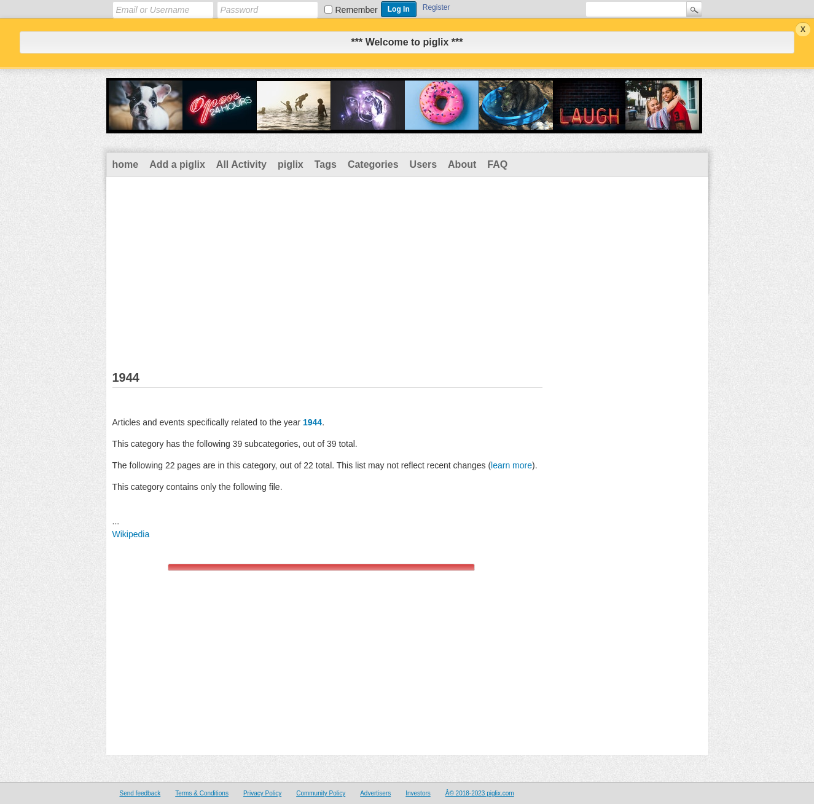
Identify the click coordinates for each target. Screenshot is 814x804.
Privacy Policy (262, 793)
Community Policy (320, 793)
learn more (511, 465)
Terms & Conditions (202, 793)
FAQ (497, 164)
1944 (312, 422)
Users (423, 164)
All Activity (241, 164)
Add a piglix (177, 164)
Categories (373, 164)
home (125, 164)
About (462, 164)
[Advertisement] (407, 269)
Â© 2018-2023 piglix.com (479, 793)
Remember (356, 10)
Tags (326, 164)
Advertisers (375, 793)
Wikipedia (131, 534)
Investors (418, 793)
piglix (290, 164)
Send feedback (140, 793)
